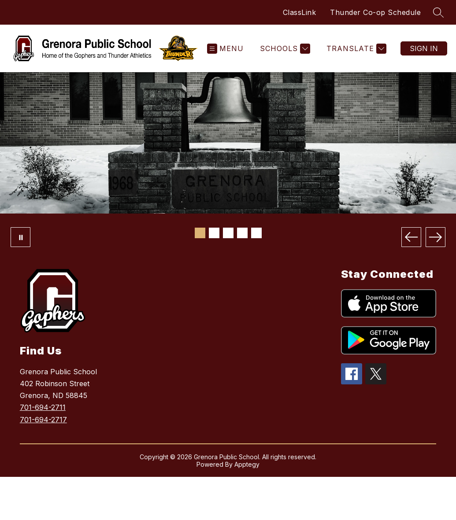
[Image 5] (256, 233)
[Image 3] (228, 233)
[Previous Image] (411, 237)
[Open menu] (225, 48)
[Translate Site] (355, 48)
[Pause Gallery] (20, 237)
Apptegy (247, 464)
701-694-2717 (43, 419)
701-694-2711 (43, 407)
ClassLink (299, 12)
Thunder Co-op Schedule (375, 12)
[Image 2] (214, 233)
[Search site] (438, 12)
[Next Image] (435, 237)
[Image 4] (242, 233)
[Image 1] (200, 233)
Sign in (424, 48)
